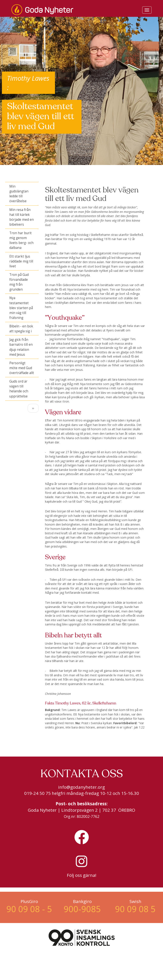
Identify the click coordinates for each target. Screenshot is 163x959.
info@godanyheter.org (81, 787)
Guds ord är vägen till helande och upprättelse (18, 388)
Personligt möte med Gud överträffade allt (21, 368)
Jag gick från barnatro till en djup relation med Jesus (21, 347)
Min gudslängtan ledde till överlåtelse (18, 193)
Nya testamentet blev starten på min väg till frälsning (21, 308)
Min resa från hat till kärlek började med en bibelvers (21, 217)
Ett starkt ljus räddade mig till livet (21, 261)
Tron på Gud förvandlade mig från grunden (19, 282)
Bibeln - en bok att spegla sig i (21, 328)
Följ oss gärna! (81, 875)
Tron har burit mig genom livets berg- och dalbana (21, 240)
